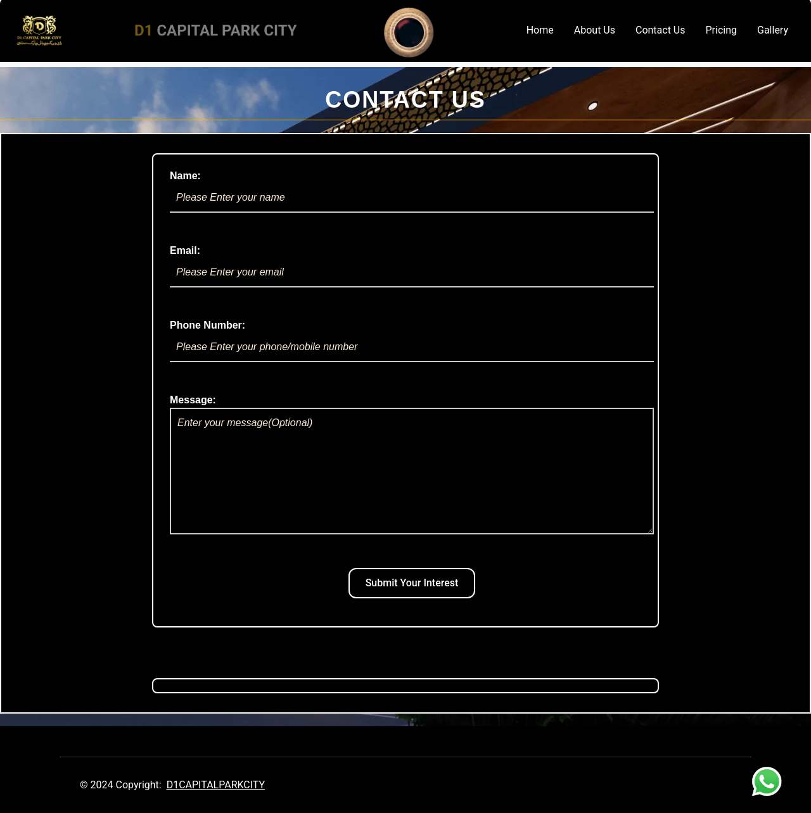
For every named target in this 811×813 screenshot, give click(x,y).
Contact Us (660, 30)
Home (540, 30)
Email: (412, 266)
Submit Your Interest (412, 583)
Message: (412, 464)
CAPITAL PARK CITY (215, 30)
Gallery (772, 30)
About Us (594, 30)
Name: (412, 191)
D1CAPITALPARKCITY (216, 785)
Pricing (722, 30)
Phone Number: (412, 341)
